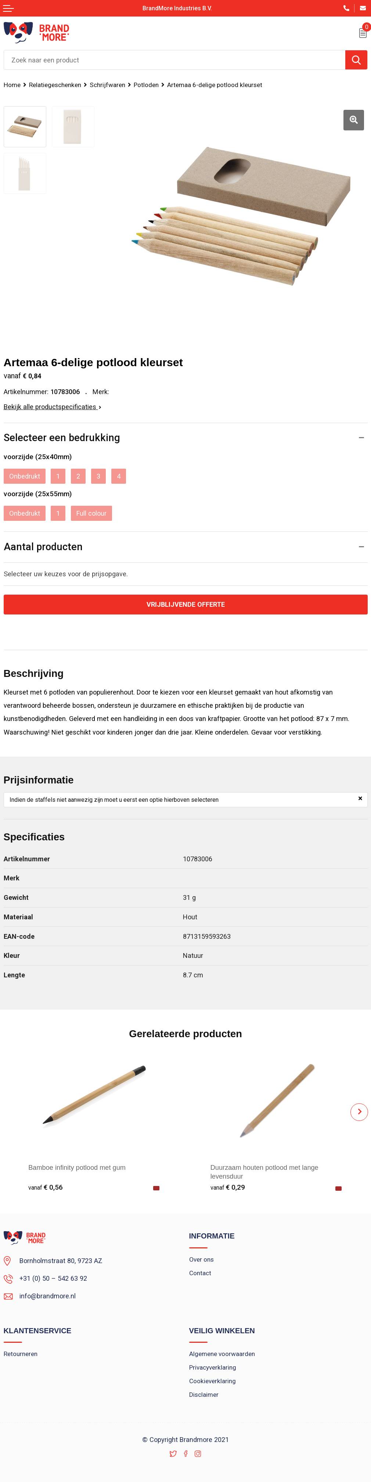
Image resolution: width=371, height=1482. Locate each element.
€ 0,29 (227, 1187)
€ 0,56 (45, 1187)
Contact (200, 1273)
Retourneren (20, 1353)
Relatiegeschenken (55, 85)
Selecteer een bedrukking (62, 438)
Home (12, 85)
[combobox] (174, 59)
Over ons (201, 1259)
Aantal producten (43, 547)
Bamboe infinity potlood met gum (77, 1167)
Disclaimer (204, 1394)
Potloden (146, 85)
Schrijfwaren (107, 85)
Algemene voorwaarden (222, 1353)
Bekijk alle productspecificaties (52, 407)
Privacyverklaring (212, 1367)
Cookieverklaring (212, 1381)
